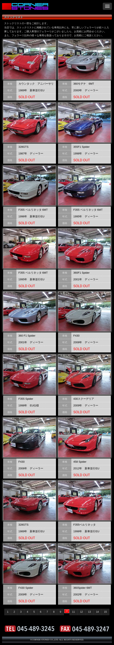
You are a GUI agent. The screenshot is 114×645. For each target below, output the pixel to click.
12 (81, 611)
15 (105, 611)
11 (73, 611)
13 (89, 611)
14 (97, 611)
